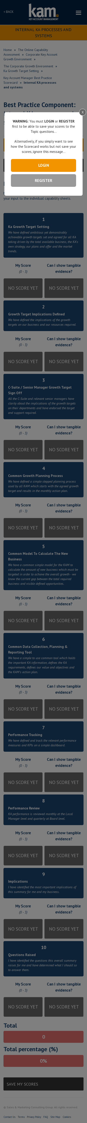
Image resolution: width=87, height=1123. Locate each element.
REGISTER (43, 180)
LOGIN (43, 165)
